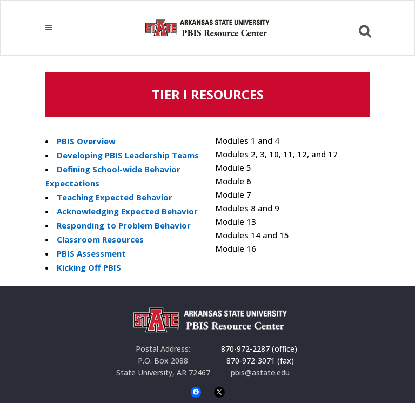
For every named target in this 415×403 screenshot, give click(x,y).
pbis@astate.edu (260, 373)
